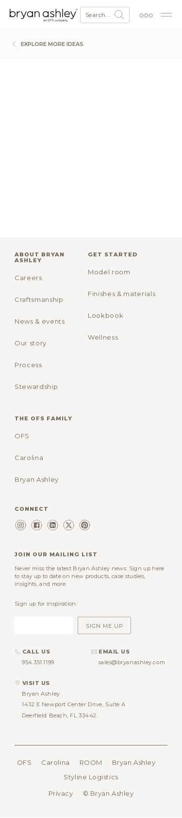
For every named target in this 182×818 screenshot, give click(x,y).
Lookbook (105, 315)
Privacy (61, 793)
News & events (40, 321)
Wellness (103, 337)
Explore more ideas (46, 44)
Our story (31, 343)
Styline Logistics (91, 777)
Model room (109, 272)
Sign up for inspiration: (46, 603)
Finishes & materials (121, 293)
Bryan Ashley (37, 479)
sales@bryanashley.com (132, 662)
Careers (28, 278)
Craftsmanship (39, 299)
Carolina (29, 457)
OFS (22, 436)
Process (28, 365)
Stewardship (36, 386)
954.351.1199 (38, 662)
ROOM (91, 762)
